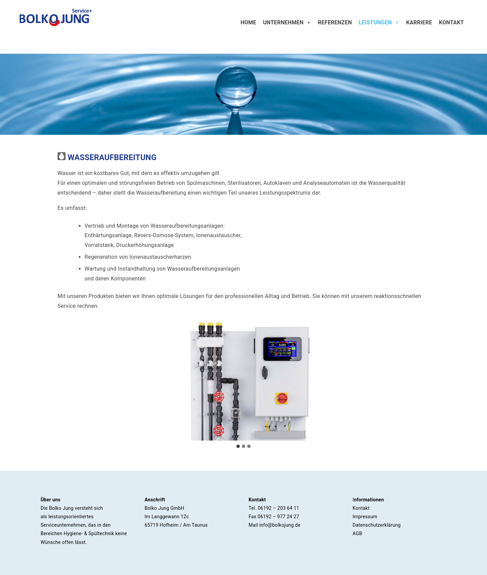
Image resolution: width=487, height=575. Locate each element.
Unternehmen (287, 22)
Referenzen (335, 22)
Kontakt (451, 22)
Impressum (365, 516)
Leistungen (379, 22)
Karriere (419, 22)
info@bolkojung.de (280, 525)
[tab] (238, 446)
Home (248, 22)
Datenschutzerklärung (377, 525)
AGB (357, 533)
